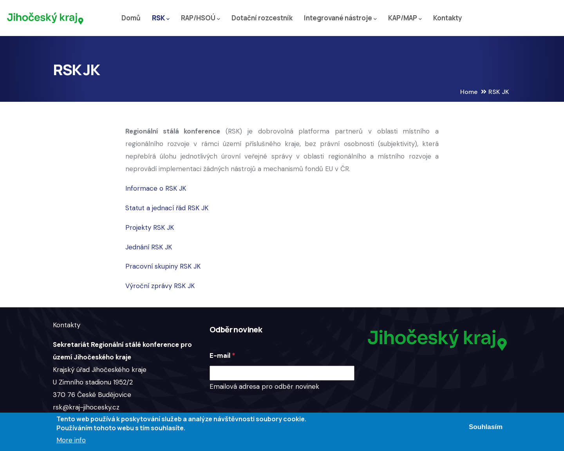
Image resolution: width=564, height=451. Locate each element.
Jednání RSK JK (148, 247)
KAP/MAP (405, 18)
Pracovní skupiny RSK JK (163, 266)
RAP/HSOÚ (200, 18)
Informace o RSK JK (155, 188)
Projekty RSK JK (149, 227)
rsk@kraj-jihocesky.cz (86, 407)
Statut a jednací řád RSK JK (166, 208)
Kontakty (447, 17)
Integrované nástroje (340, 18)
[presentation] (269, 408)
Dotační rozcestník (262, 17)
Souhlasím (486, 427)
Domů (131, 17)
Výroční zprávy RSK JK (160, 285)
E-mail (220, 355)
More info (71, 440)
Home (468, 92)
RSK (161, 18)
